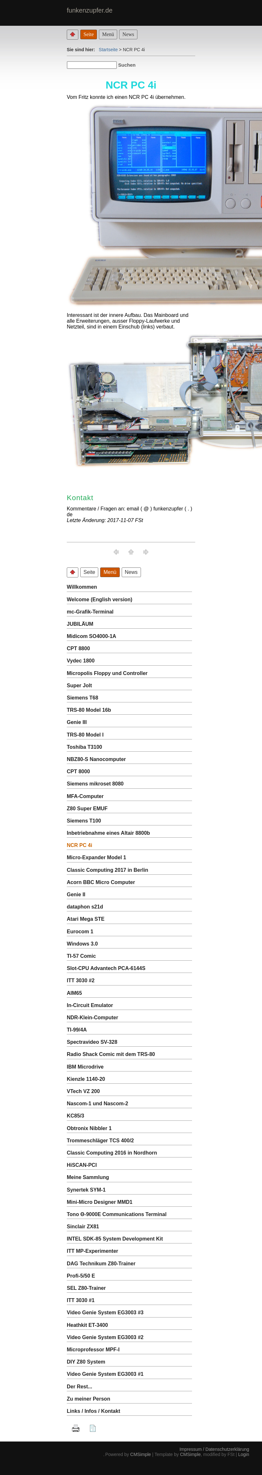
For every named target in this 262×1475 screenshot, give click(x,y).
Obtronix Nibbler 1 (89, 1128)
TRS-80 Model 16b (89, 710)
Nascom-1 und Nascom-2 (97, 1103)
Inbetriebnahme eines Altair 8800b (108, 833)
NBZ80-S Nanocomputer (96, 759)
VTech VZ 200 (83, 1091)
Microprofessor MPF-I (93, 1349)
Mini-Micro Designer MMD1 (99, 1202)
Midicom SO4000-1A (91, 636)
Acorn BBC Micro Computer (101, 882)
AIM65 (74, 993)
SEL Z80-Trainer (86, 1288)
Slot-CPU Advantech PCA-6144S (106, 968)
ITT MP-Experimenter (92, 1251)
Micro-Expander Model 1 (96, 857)
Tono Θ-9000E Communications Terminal (117, 1214)
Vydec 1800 (81, 660)
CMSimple (140, 1454)
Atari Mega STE (85, 919)
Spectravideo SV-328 (92, 1042)
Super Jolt (79, 685)
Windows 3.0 (82, 944)
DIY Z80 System (86, 1362)
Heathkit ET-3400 (87, 1325)
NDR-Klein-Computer (92, 1017)
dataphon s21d (85, 906)
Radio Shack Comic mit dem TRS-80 (111, 1054)
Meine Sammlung (88, 1177)
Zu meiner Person (88, 1399)
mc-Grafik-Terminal (90, 611)
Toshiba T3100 (84, 747)
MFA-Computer (85, 796)
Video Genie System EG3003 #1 (105, 1374)
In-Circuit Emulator (90, 1005)
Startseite (108, 49)
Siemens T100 (84, 820)
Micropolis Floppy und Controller (107, 673)
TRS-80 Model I (85, 735)
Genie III (77, 722)
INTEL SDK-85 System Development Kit (115, 1239)
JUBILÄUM (80, 624)
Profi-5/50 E (81, 1276)
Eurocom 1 (80, 931)
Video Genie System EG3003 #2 (105, 1337)
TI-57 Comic (81, 956)
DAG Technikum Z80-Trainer (101, 1263)
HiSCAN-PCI (82, 1165)
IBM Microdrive (85, 1067)
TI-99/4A (77, 1029)
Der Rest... (79, 1386)
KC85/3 (75, 1115)
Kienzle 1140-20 (86, 1079)
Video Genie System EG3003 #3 (105, 1312)
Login (243, 1454)
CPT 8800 (78, 648)
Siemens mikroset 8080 (95, 783)
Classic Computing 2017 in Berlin (107, 870)
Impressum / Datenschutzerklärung (214, 1449)
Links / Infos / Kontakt (93, 1411)
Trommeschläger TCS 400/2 (100, 1140)
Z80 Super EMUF (87, 808)
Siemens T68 (82, 697)
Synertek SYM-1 (86, 1190)
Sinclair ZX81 (83, 1226)
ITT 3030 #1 (80, 1300)
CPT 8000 (78, 771)
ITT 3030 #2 (80, 980)
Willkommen (82, 587)
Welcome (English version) (99, 599)
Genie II (76, 894)
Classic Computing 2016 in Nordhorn (112, 1153)
